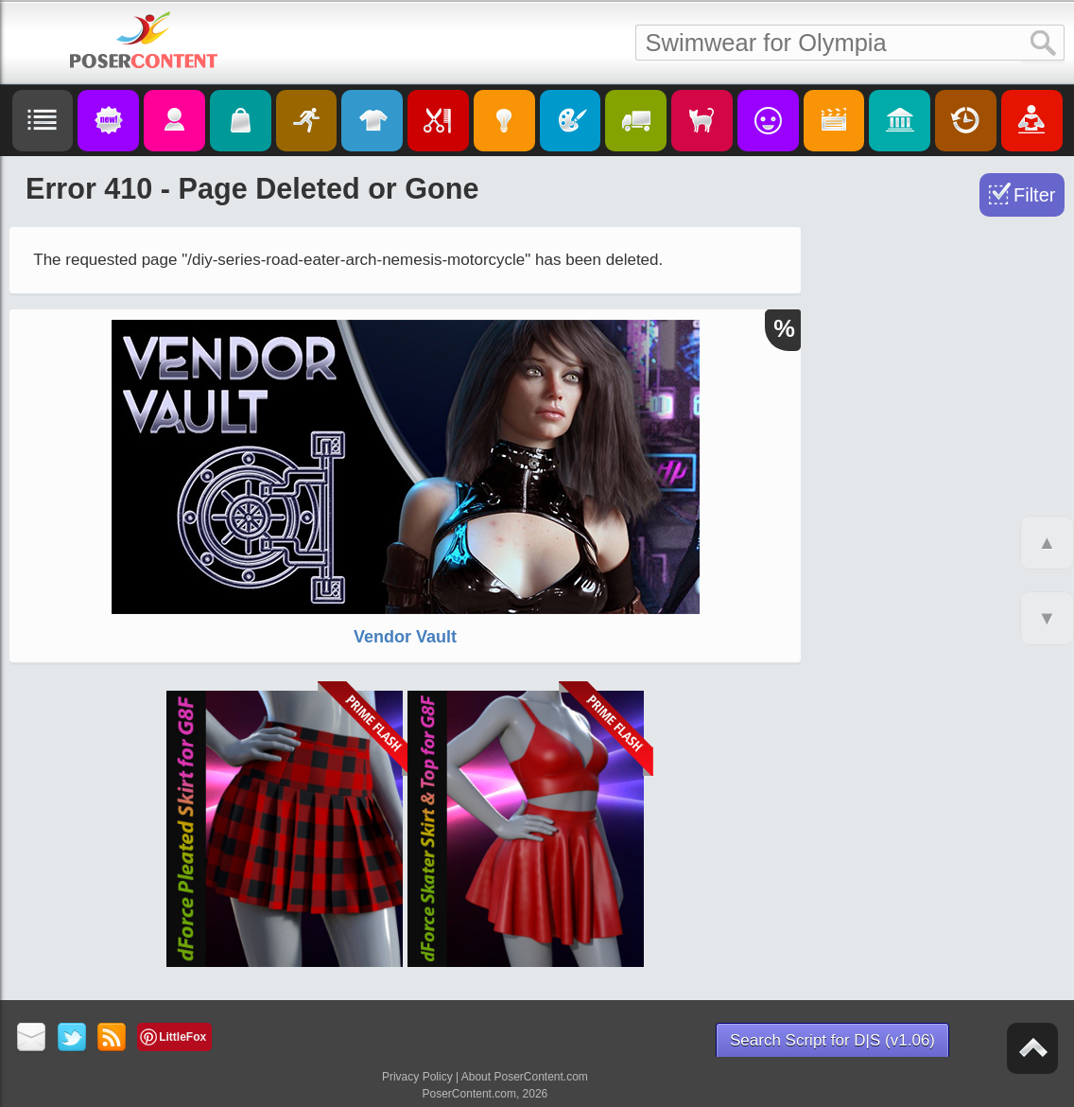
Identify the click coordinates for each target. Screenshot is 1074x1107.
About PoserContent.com (524, 1076)
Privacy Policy (417, 1076)
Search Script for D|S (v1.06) (832, 1040)
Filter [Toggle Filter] (1034, 194)
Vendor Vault (405, 636)
